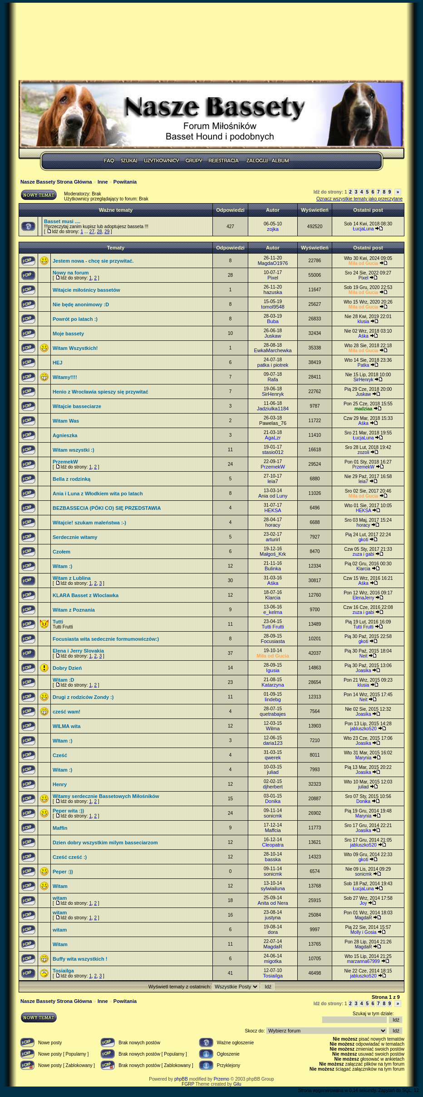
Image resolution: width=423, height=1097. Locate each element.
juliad (273, 772)
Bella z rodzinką (71, 479)
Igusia (272, 670)
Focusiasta (273, 641)
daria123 (273, 743)
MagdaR (363, 917)
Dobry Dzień (67, 668)
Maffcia (272, 830)
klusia (363, 321)
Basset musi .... (62, 221)
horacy (273, 525)
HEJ (57, 362)
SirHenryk (364, 379)
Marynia (363, 757)
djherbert (272, 786)
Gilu (237, 1084)
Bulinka (273, 568)
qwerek (272, 757)
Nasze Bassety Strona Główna (56, 181)
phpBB (181, 1079)
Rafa (272, 379)
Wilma (273, 728)
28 (99, 231)
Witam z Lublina (72, 578)
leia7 (272, 481)
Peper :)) (63, 871)
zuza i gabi (363, 554)
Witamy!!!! (65, 377)
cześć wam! (66, 711)
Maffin (60, 828)
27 (91, 231)
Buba (273, 321)
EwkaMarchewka (272, 350)
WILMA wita (66, 726)
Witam (60, 886)
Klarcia (363, 568)
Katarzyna (272, 685)
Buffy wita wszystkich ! (80, 959)
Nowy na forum (71, 272)
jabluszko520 (363, 728)
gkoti (363, 539)
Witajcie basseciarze (77, 406)
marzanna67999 (363, 961)
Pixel (272, 277)
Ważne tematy (116, 210)
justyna (273, 917)
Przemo (221, 1079)
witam (60, 898)
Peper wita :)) (68, 810)
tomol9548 (272, 306)
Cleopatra (273, 845)
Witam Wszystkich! (75, 348)
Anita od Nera (272, 903)
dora (273, 932)
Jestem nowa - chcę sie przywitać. (93, 261)
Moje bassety (68, 333)
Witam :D (63, 680)
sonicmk (273, 815)
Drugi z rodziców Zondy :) (83, 697)
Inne (103, 181)
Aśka (363, 336)
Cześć (60, 755)
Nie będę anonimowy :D (81, 304)
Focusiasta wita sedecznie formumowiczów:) (106, 639)
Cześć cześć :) (70, 857)
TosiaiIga (63, 970)
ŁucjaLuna (363, 228)
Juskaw (273, 336)
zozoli (363, 452)
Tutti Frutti (272, 626)
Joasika (363, 670)
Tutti (58, 621)
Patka (363, 365)
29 (106, 231)
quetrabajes (273, 714)
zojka (273, 229)
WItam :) (62, 740)
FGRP (188, 1084)
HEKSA (272, 510)
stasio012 (273, 452)
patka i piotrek (272, 365)
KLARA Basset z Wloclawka (85, 595)
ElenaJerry (363, 597)
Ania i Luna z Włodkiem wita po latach (98, 493)
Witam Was (66, 421)
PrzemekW (65, 461)
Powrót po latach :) (75, 319)
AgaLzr (273, 437)
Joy (363, 903)
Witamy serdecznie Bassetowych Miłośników (106, 796)
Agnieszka (65, 435)
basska (273, 859)
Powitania (125, 181)
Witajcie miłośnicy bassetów (86, 290)
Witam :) (62, 566)
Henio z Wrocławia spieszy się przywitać (100, 391)
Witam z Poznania (74, 610)
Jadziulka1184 (273, 408)
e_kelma (272, 612)
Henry (60, 784)
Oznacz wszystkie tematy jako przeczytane (359, 198)
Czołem (61, 551)
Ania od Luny (272, 496)
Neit (363, 655)
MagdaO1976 (273, 263)
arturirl (273, 539)
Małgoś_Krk (273, 554)
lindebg (272, 699)
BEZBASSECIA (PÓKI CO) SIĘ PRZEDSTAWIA (107, 508)
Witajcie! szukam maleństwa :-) (89, 522)
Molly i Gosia (363, 932)
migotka (273, 961)
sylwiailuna (273, 888)
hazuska (273, 292)
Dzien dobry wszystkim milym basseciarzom (105, 842)
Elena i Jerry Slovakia (78, 650)
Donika (272, 801)
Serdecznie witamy (75, 537)
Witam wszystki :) (73, 450)
